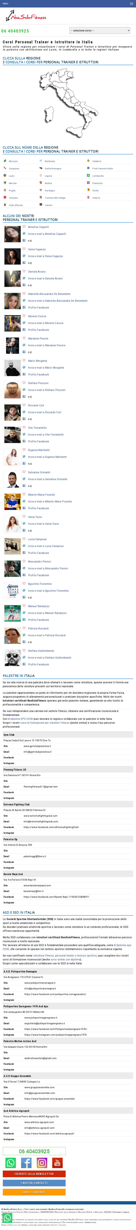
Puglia (12, 190)
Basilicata (50, 161)
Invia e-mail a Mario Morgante (46, 367)
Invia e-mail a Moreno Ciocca (45, 323)
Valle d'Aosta (16, 205)
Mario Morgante (37, 360)
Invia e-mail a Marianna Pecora (46, 345)
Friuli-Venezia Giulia (102, 168)
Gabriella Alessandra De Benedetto (49, 293)
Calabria (96, 161)
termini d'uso (90, 1222)
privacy (24, 1225)
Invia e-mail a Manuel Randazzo (47, 613)
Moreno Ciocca (37, 316)
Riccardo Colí (36, 405)
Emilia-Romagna (53, 168)
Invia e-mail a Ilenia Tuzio (43, 523)
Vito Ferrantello (37, 427)
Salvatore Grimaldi (39, 472)
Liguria (48, 176)
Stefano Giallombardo (41, 650)
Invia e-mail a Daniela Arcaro (45, 278)
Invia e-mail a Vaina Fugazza (45, 256)
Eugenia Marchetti (39, 450)
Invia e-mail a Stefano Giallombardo (49, 657)
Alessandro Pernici (39, 561)
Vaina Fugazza (37, 249)
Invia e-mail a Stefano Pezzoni (46, 390)
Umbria (96, 198)
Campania (14, 168)
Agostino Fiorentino (40, 583)
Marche (13, 183)
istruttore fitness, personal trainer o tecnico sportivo (65, 955)
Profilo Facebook (38, 307)
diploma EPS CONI (21, 718)
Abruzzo (13, 161)
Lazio (12, 176)
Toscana (13, 198)
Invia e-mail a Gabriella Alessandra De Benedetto (58, 300)
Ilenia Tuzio (35, 517)
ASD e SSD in (19, 912)
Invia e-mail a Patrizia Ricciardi (47, 635)
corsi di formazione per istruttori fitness (44, 722)
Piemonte (97, 183)
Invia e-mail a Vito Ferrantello (46, 434)
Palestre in (19, 675)
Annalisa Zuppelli (38, 227)
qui (35, 1225)
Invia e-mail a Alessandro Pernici (48, 568)
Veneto (48, 205)
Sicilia (95, 190)
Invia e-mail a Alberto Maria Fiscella (50, 501)
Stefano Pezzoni (38, 383)
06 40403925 (34, 1151)
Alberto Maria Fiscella (41, 494)
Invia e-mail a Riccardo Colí (44, 412)
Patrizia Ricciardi (38, 628)
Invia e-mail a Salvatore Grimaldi (47, 479)
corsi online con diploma (65, 959)
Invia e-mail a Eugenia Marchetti (47, 456)
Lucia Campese (37, 539)
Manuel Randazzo (39, 606)
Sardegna (50, 190)
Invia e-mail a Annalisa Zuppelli (47, 233)
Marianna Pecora (38, 338)
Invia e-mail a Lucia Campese (46, 546)
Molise (48, 183)
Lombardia (98, 176)
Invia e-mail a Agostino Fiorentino (48, 590)
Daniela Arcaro (37, 271)
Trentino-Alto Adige (55, 198)
